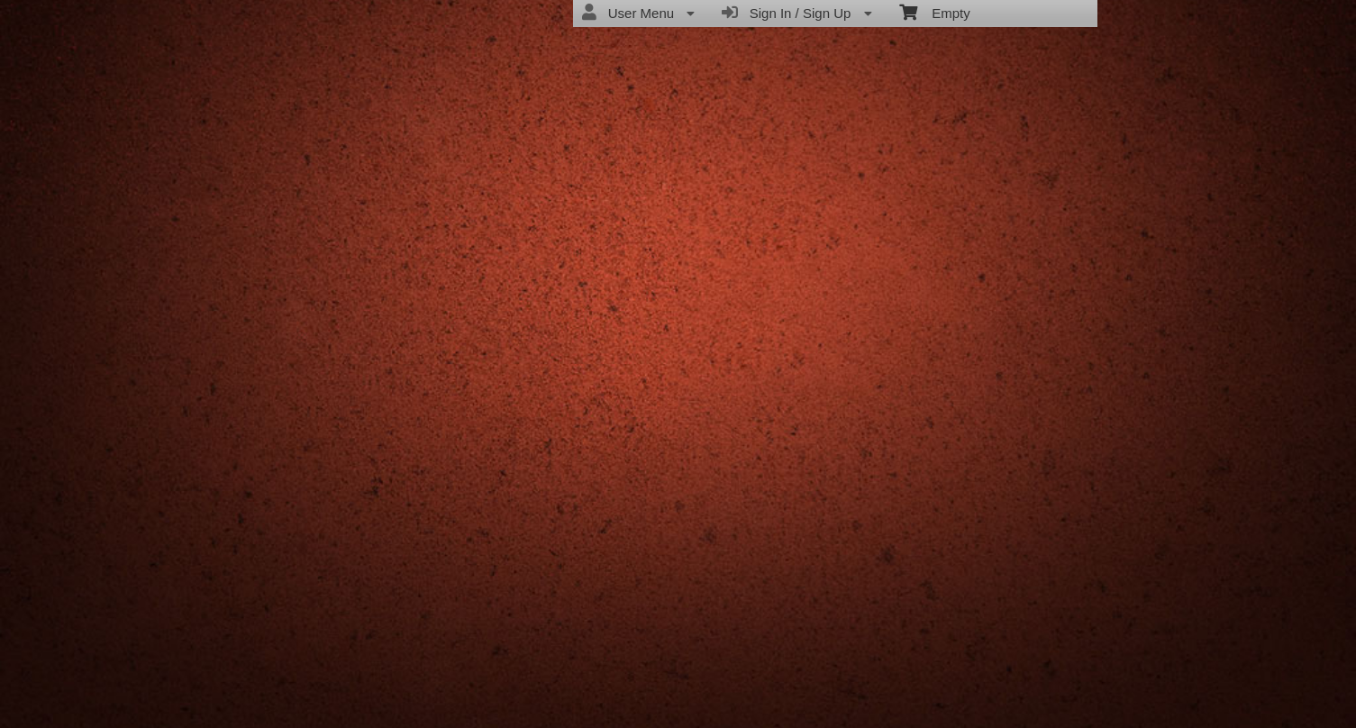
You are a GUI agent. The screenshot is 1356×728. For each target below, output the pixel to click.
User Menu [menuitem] (638, 13)
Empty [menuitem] (934, 12)
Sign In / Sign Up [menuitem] (796, 13)
